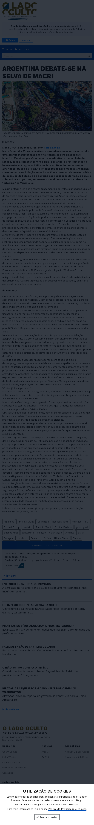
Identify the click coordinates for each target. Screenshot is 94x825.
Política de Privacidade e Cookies (67, 808)
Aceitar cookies (47, 817)
